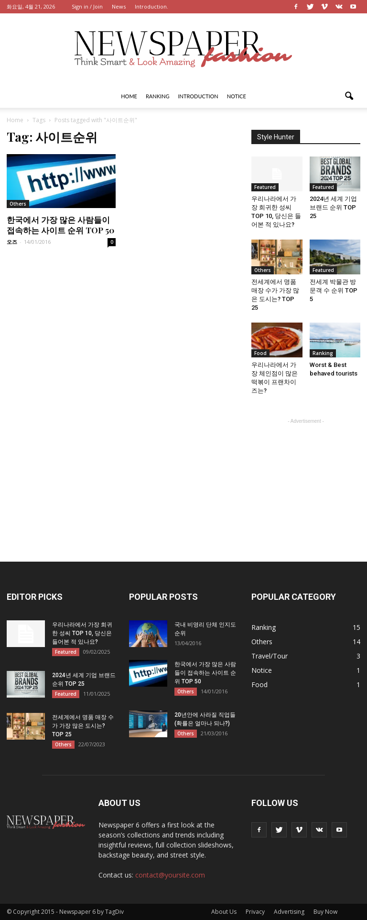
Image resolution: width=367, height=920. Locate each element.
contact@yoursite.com (170, 874)
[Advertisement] (306, 474)
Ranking (158, 96)
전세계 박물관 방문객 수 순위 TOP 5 (333, 290)
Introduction (198, 96)
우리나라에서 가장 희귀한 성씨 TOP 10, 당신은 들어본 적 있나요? (82, 633)
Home (129, 96)
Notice (236, 96)
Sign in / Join (87, 6)
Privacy (255, 912)
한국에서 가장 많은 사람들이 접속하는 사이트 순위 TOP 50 (60, 224)
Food (260, 353)
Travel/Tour (269, 655)
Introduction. (151, 6)
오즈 (12, 241)
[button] (348, 96)
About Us (224, 912)
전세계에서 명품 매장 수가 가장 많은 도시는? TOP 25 (83, 726)
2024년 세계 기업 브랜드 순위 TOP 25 (333, 207)
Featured (265, 187)
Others (18, 203)
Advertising (289, 912)
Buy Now (325, 912)
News (119, 6)
